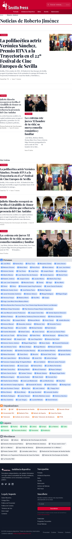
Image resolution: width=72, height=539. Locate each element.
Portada (15, 11)
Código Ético (5, 500)
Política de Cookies (8, 505)
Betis (39, 11)
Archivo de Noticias (44, 486)
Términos (60, 532)
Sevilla (46, 11)
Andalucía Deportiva (28, 11)
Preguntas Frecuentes (44, 521)
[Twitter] (6, 484)
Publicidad (41, 518)
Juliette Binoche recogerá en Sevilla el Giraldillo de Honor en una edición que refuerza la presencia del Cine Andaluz (10, 106)
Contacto (4, 513)
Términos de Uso (7, 508)
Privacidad (46, 532)
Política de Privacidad (8, 503)
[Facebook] (2, 484)
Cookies (53, 532)
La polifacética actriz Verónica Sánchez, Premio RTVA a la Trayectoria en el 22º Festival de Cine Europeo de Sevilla (17, 174)
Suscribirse (54, 508)
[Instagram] (9, 484)
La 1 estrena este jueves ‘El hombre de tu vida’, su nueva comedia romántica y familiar (35, 126)
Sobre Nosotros (6, 498)
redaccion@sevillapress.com (22, 533)
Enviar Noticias (42, 524)
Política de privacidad (43, 514)
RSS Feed (41, 488)
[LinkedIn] (13, 484)
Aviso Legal (5, 511)
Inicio (1, 15)
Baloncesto (55, 11)
